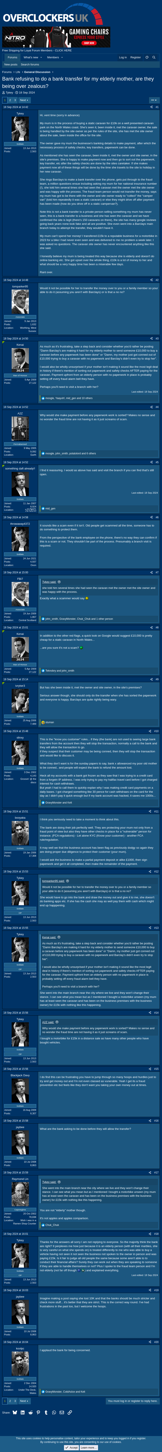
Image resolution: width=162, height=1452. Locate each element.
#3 (157, 338)
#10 (156, 731)
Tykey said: (49, 581)
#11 (156, 811)
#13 (156, 927)
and (59, 670)
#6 (157, 517)
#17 (156, 1172)
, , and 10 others (69, 398)
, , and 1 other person (79, 618)
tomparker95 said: (53, 881)
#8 (157, 627)
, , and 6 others (70, 453)
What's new (31, 57)
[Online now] (3, 342)
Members (53, 57)
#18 (156, 1233)
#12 (156, 871)
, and (65, 1391)
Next (23, 100)
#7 (157, 572)
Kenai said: (49, 937)
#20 (156, 1342)
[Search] (153, 57)
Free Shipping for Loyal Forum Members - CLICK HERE (37, 50)
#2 (157, 280)
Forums (12, 57)
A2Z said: (48, 1022)
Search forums (30, 64)
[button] (41, 57)
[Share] (151, 107)
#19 (156, 1290)
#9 (157, 679)
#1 (157, 107)
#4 (157, 407)
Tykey (9, 92)
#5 (157, 462)
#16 (156, 1120)
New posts (10, 64)
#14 (156, 1012)
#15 (156, 1068)
